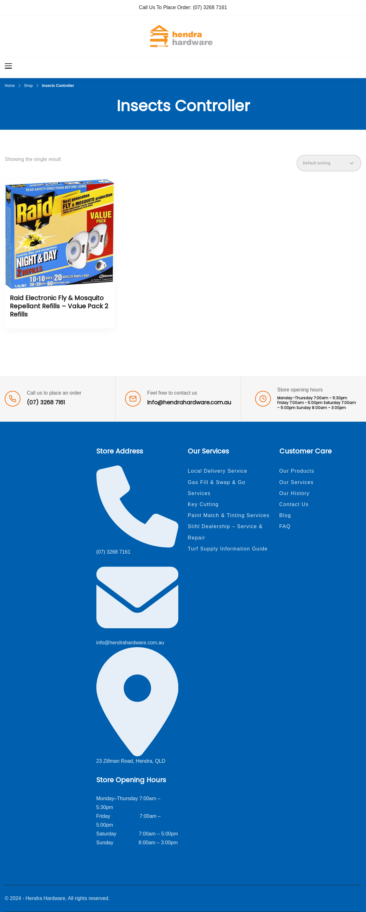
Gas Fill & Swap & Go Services (216, 488)
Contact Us (294, 504)
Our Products (296, 471)
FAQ (285, 526)
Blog (285, 515)
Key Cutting (203, 504)
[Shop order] (329, 163)
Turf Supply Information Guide (228, 548)
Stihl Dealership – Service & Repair (225, 532)
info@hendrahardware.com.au (189, 402)
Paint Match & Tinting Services (229, 515)
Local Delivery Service (218, 471)
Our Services (296, 482)
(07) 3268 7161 (210, 7)
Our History (294, 493)
